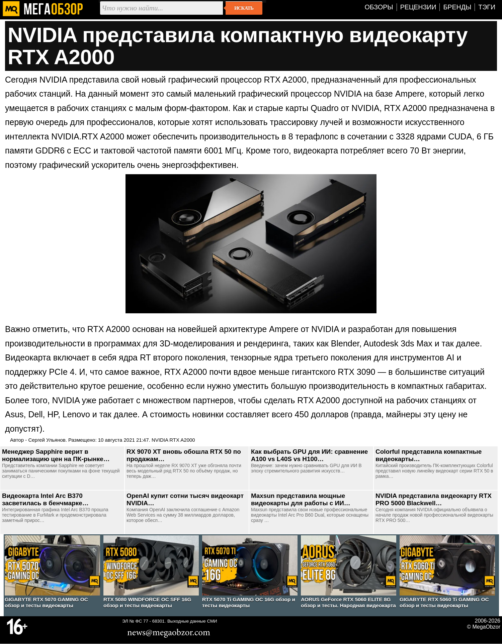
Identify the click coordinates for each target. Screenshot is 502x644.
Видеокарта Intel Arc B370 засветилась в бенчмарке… (45, 499)
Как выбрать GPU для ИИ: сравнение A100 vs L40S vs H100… (309, 455)
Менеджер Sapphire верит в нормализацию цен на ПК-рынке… (56, 455)
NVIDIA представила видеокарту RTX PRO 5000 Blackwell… (433, 499)
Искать (243, 8)
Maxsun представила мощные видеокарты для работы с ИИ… (300, 499)
